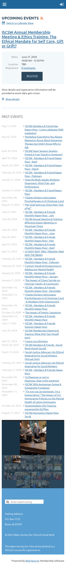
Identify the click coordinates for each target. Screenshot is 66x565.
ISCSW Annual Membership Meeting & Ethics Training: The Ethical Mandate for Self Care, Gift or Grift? (33, 39)
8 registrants (28, 67)
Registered (12, 67)
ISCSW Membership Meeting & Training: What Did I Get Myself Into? (42, 334)
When (14, 56)
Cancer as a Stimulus (36, 341)
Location (13, 64)
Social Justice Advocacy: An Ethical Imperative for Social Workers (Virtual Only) (44, 355)
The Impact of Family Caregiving (43, 312)
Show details (12, 99)
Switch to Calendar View (19, 23)
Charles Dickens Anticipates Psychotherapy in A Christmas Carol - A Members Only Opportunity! (44, 298)
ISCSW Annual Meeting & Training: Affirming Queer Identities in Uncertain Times (44, 222)
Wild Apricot (32, 560)
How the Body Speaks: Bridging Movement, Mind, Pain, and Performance (42, 183)
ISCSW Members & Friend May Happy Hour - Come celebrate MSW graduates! (44, 129)
